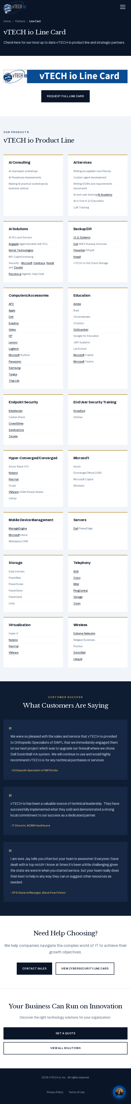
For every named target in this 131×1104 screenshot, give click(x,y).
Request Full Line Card (65, 96)
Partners (20, 21)
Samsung (14, 367)
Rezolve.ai (15, 274)
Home (7, 21)
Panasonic (15, 361)
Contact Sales (34, 968)
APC (11, 304)
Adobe (77, 304)
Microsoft (26, 263)
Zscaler (18, 267)
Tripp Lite (14, 380)
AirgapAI (14, 244)
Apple (12, 310)
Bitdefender (16, 410)
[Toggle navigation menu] (123, 7)
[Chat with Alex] (119, 1092)
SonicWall (79, 652)
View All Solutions (65, 1048)
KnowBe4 (79, 410)
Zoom (77, 603)
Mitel (76, 584)
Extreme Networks (84, 633)
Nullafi (50, 263)
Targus (13, 374)
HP (10, 336)
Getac (12, 329)
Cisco (76, 577)
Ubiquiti (77, 659)
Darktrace (39, 263)
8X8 (76, 571)
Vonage (78, 597)
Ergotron (14, 323)
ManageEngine (18, 528)
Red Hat (13, 479)
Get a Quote (66, 1033)
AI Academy (105, 194)
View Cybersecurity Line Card (85, 968)
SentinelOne (16, 430)
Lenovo (13, 342)
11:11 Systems (81, 237)
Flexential (79, 250)
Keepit (77, 256)
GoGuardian (80, 329)
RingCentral (80, 590)
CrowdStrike (16, 423)
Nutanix (13, 472)
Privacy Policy (55, 1092)
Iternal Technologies (21, 250)
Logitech (14, 348)
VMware (13, 492)
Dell (75, 244)
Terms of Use (76, 1092)
